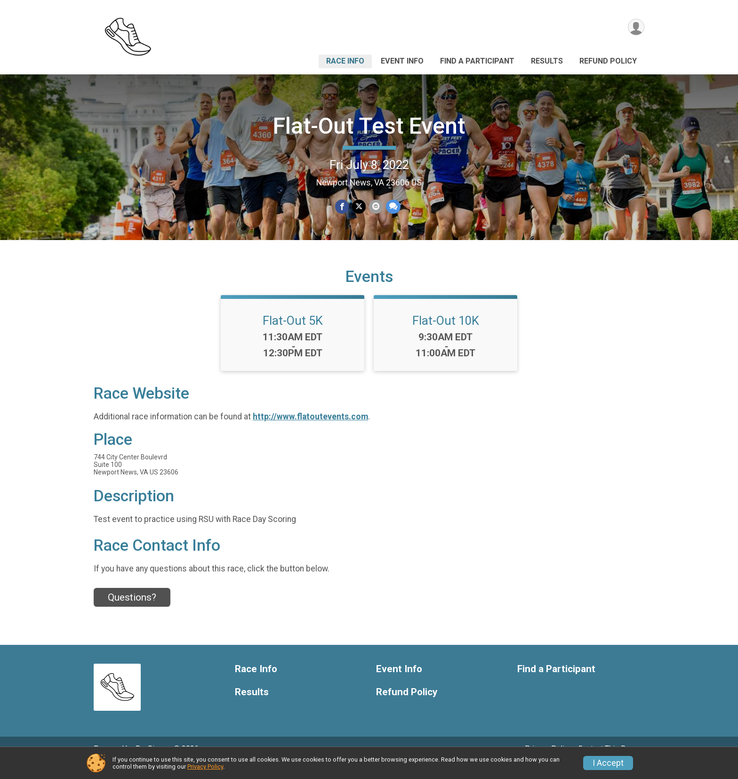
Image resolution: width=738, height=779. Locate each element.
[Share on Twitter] (359, 207)
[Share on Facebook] (342, 207)
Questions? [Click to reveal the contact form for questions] (132, 610)
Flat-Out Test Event (369, 125)
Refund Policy (608, 60)
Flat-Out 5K (293, 334)
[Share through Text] (392, 207)
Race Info (345, 60)
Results (547, 60)
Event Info (402, 60)
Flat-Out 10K (445, 334)
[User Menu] (635, 27)
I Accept (608, 763)
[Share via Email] (375, 207)
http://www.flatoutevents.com (310, 429)
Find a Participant (477, 60)
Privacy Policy (205, 766)
